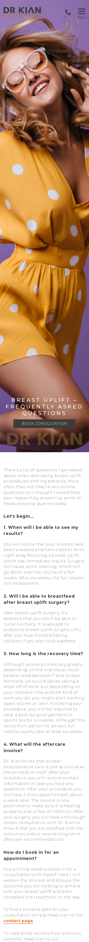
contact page (18, 921)
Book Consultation (44, 424)
